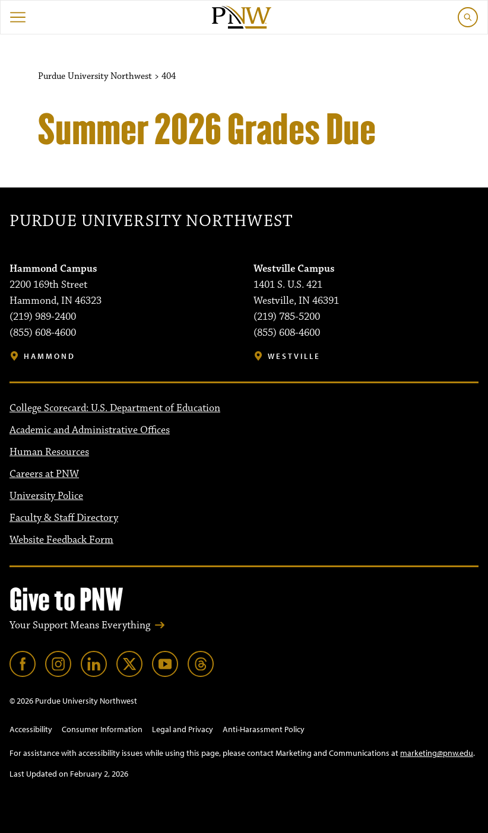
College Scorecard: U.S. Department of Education (114, 408)
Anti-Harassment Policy (264, 729)
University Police (46, 496)
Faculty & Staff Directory (63, 517)
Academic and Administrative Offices (89, 430)
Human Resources (49, 452)
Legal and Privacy (182, 729)
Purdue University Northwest (151, 221)
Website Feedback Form (61, 539)
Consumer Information (102, 729)
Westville (294, 356)
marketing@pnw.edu (436, 753)
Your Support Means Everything (79, 625)
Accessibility (30, 729)
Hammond (49, 356)
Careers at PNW (44, 474)
